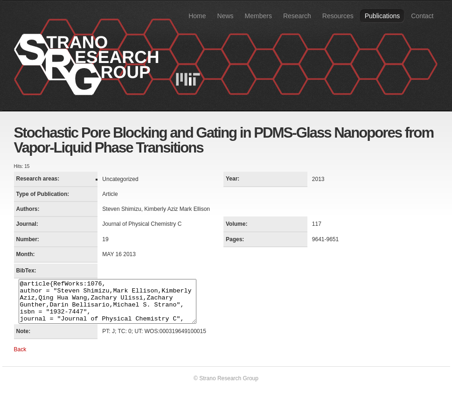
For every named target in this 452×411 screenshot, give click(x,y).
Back (20, 358)
